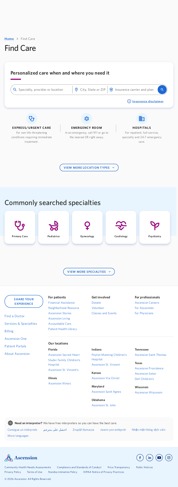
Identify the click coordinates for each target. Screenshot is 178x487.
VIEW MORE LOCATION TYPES (89, 167)
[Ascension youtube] (159, 457)
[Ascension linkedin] (149, 457)
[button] (31, 128)
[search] (162, 89)
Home (9, 39)
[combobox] (44, 89)
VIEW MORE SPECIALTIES (89, 272)
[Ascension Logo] (47, 458)
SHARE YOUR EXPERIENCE (24, 301)
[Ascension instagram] (168, 457)
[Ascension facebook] (140, 457)
